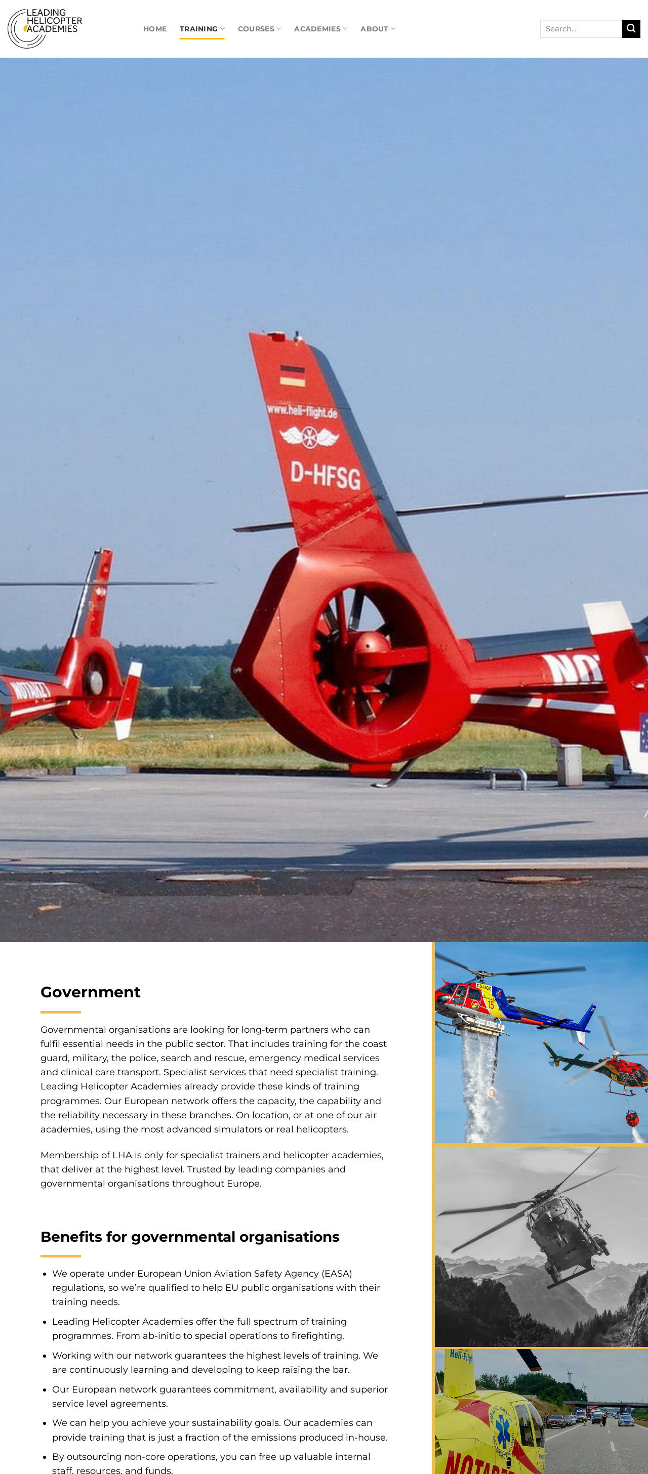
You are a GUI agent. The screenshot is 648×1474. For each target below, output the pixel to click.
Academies (320, 28)
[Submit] (631, 29)
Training (202, 28)
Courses (259, 28)
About (377, 28)
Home (155, 28)
